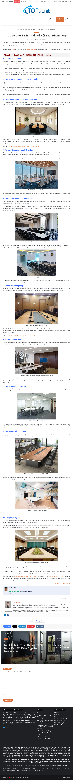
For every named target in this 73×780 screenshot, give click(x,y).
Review (41, 1)
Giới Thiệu (57, 712)
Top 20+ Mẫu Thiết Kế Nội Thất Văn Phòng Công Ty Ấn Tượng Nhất (24, 146)
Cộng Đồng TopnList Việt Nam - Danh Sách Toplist (19, 777)
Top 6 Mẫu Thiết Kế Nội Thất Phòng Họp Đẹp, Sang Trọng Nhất (21, 335)
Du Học (69, 1)
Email (5, 694)
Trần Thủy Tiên (12, 587)
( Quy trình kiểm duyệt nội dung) (26, 591)
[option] (61, 639)
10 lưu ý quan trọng (31, 49)
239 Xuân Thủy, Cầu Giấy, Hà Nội (45, 716)
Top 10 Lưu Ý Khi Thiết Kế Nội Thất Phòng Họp (25, 576)
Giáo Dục (43, 19)
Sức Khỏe (9, 19)
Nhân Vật (49, 1)
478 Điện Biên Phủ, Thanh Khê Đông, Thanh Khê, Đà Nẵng (45, 720)
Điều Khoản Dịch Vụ (60, 725)
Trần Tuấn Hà (29, 39)
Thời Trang (55, 1)
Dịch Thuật (64, 1)
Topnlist (13, 49)
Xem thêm (10, 723)
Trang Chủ (21, 29)
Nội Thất (60, 19)
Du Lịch (35, 19)
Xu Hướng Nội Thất (53, 576)
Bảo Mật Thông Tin (59, 723)
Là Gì (45, 1)
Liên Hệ (56, 714)
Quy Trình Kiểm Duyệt (60, 718)
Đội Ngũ (56, 716)
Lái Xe (60, 1)
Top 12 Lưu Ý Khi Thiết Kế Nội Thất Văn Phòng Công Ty (19, 514)
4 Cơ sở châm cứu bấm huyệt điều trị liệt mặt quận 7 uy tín (30, 1)
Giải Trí (18, 19)
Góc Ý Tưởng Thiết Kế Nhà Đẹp (62, 583)
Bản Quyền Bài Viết (59, 720)
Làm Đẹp (26, 19)
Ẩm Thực (52, 19)
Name (5, 688)
